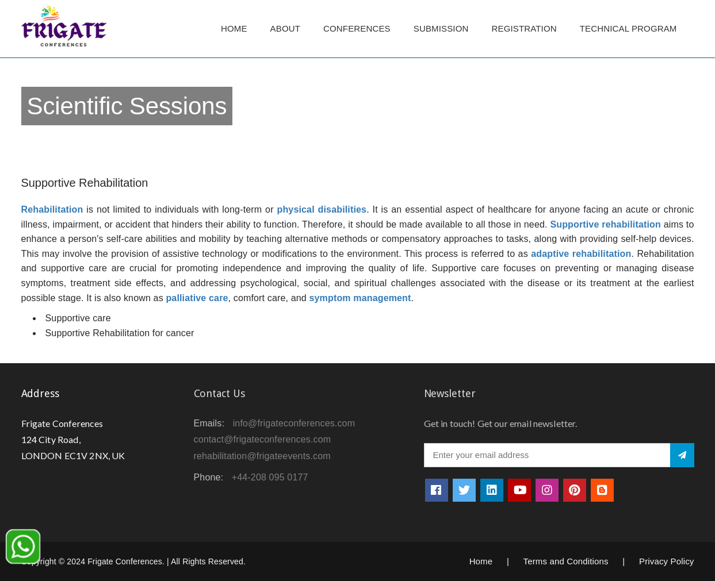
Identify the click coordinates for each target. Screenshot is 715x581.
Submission (441, 28)
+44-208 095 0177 (270, 477)
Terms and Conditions (566, 561)
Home (234, 28)
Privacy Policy (666, 561)
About (285, 28)
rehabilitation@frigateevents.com (262, 456)
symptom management (360, 298)
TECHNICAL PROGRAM (631, 28)
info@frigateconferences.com (294, 423)
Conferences (357, 28)
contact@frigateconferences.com (262, 439)
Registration (524, 28)
